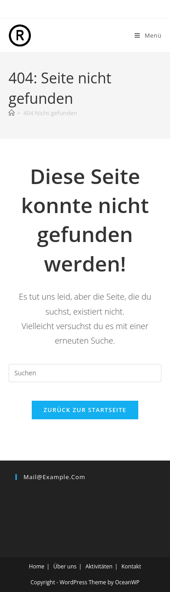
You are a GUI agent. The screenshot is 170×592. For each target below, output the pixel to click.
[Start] (12, 113)
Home (36, 566)
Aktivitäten (98, 566)
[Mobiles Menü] (148, 35)
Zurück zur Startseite (85, 410)
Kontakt (131, 566)
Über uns (64, 566)
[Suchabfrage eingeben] (85, 373)
